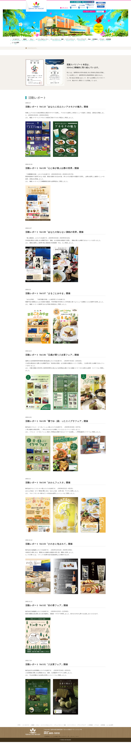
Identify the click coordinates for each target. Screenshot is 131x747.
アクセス (97, 730)
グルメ (37, 730)
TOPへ (19, 730)
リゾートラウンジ (72, 730)
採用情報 (103, 730)
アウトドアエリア (82, 730)
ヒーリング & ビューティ (47, 730)
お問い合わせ (65, 7)
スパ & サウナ (26, 730)
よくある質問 (110, 730)
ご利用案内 (90, 730)
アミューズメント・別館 (60, 730)
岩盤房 (32, 730)
